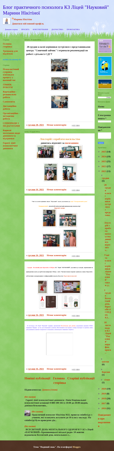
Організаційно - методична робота (11, 116)
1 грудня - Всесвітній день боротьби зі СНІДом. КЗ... (107, 304)
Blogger (76, 447)
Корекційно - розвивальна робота (10, 94)
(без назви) (30, 397)
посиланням (71, 143)
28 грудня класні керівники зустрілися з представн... (107, 201)
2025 (104, 151)
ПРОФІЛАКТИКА (73, 29)
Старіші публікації (81, 378)
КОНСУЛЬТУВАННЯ (40, 29)
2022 (104, 166)
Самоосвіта (9, 101)
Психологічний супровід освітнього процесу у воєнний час (11, 74)
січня (107, 379)
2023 (104, 161)
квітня (105, 361)
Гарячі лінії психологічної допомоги (10, 146)
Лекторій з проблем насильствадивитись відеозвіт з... (107, 236)
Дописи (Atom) (49, 389)
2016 (104, 408)
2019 (104, 393)
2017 (104, 403)
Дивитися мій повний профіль (28, 23)
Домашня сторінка (11, 29)
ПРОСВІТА (25, 29)
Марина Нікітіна (23, 19)
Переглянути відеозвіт (70, 276)
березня (106, 372)
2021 (104, 171)
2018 (104, 398)
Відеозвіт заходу (59, 208)
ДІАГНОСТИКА (57, 29)
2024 (104, 156)
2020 (104, 388)
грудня (105, 178)
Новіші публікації (37, 378)
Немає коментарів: (57, 125)
